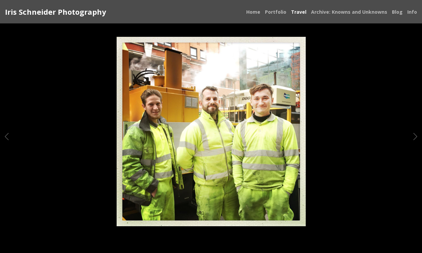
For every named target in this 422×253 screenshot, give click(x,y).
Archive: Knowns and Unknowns (349, 12)
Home (253, 12)
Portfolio (275, 12)
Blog (397, 12)
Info (412, 12)
